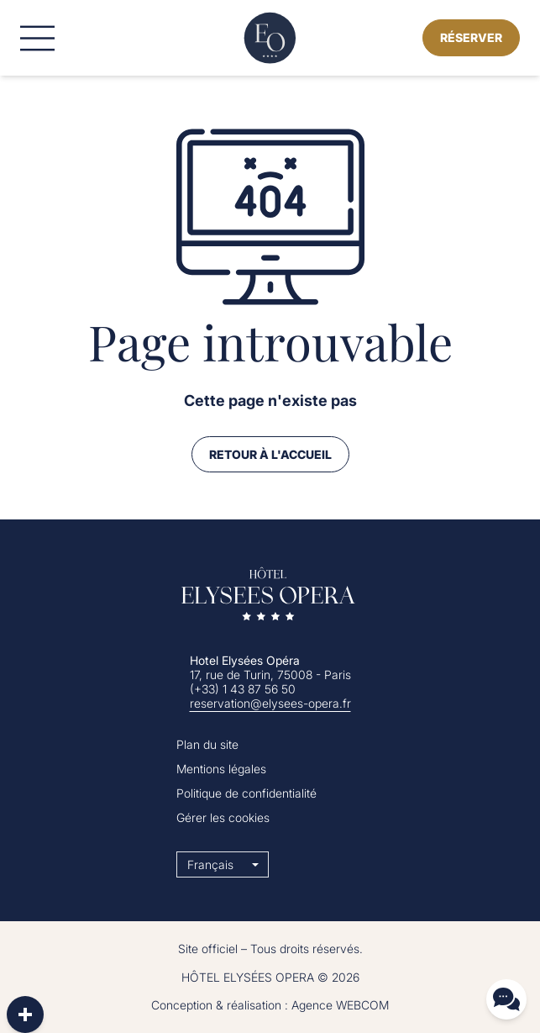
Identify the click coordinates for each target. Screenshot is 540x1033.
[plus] (25, 1014)
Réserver (471, 37)
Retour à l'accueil (270, 454)
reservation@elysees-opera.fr (270, 703)
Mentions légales (221, 769)
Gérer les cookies (223, 817)
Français (210, 864)
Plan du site (207, 744)
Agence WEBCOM (340, 1005)
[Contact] (506, 999)
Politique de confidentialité (246, 793)
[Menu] (37, 38)
